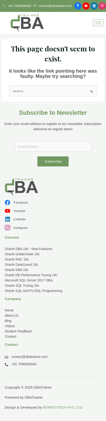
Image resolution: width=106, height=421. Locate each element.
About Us (12, 315)
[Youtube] (86, 6)
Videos (10, 326)
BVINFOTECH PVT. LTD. (63, 407)
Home (9, 310)
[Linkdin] (94, 6)
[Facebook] (77, 6)
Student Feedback (18, 331)
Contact (10, 336)
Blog (8, 321)
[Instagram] (102, 6)
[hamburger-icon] (98, 22)
